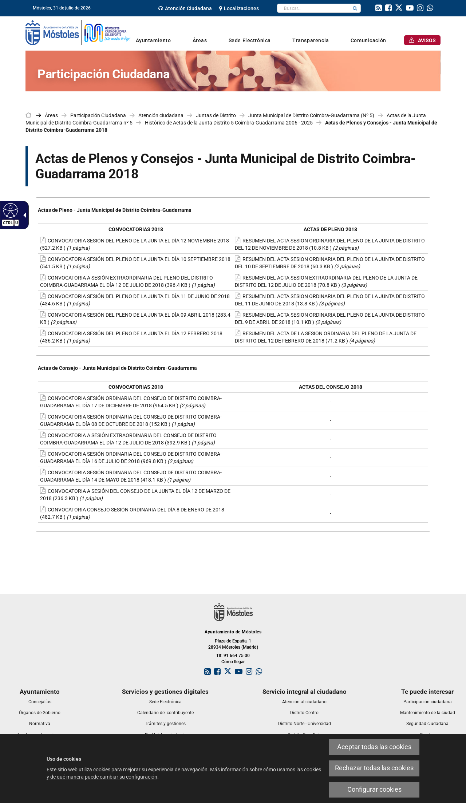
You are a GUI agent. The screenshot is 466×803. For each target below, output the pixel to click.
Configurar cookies (374, 789)
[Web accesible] (9, 210)
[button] (355, 8)
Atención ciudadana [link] (160, 115)
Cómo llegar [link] (233, 661)
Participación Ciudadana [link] (98, 115)
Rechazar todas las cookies (374, 768)
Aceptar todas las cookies (374, 747)
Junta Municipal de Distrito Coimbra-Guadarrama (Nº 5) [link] (311, 115)
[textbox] (313, 8)
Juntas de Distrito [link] (216, 115)
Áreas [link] (51, 115)
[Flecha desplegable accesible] (23, 215)
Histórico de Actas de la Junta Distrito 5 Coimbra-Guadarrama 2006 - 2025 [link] (229, 123)
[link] (185, 8)
